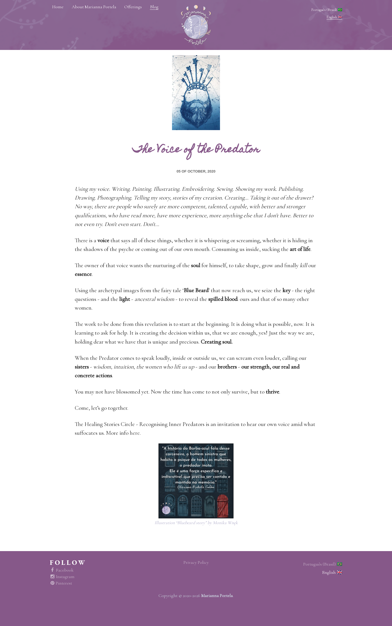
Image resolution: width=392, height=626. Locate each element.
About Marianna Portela (94, 6)
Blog (154, 6)
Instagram (62, 576)
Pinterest (61, 583)
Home (58, 6)
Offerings (133, 6)
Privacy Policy (196, 562)
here (135, 432)
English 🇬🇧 (334, 17)
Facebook (62, 570)
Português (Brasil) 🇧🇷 (326, 10)
